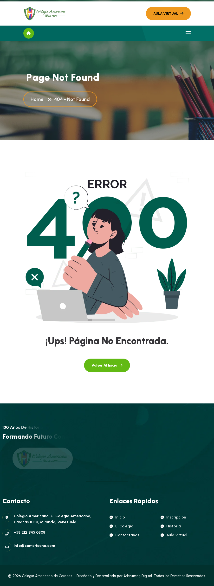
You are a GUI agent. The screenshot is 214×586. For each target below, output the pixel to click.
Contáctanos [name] (124, 535)
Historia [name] (171, 526)
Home (38, 99)
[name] (45, 13)
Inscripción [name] (173, 517)
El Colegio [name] (121, 526)
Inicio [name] (117, 517)
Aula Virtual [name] (174, 535)
